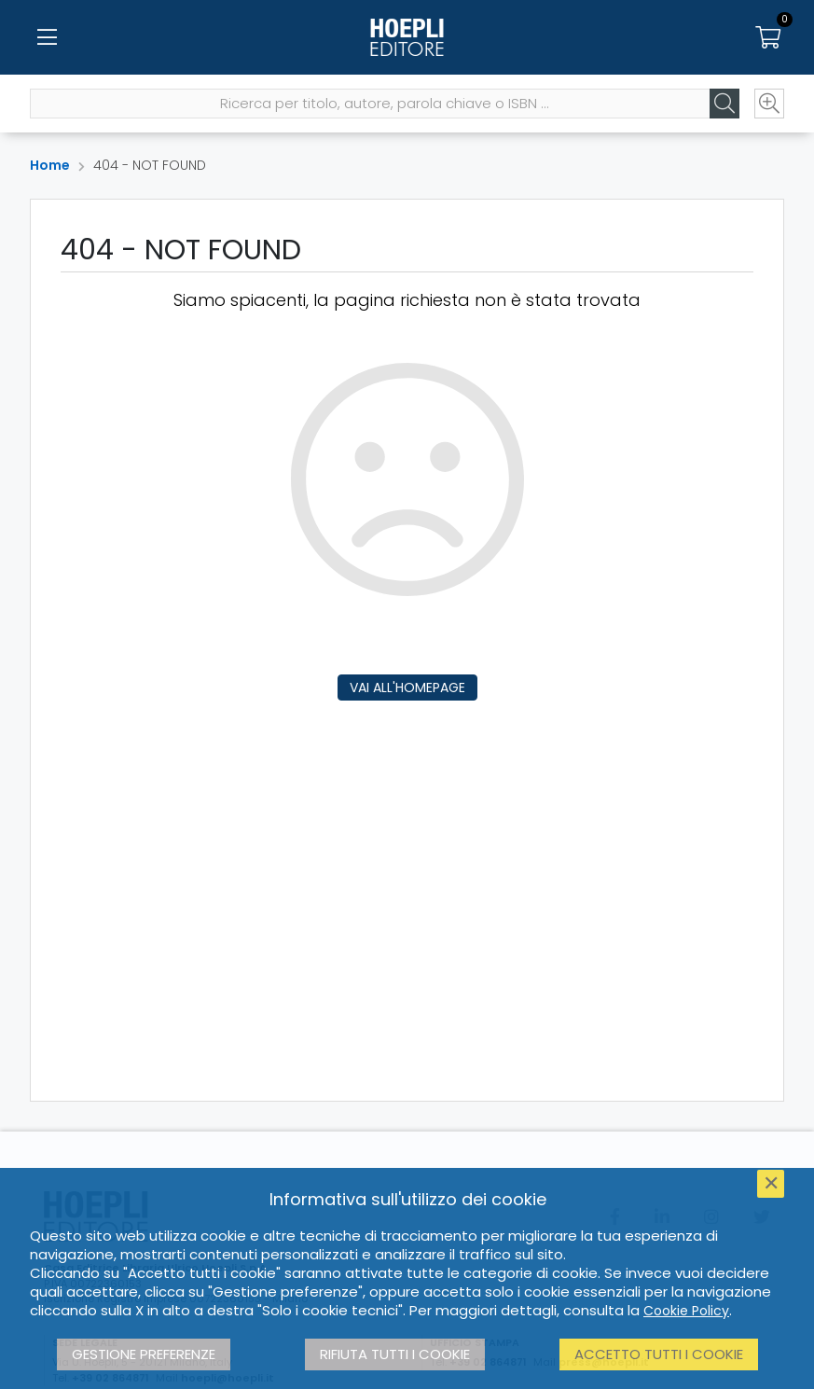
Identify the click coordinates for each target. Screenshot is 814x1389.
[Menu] (46, 37)
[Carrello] (767, 37)
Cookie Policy (686, 1310)
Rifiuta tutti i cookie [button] (395, 1354)
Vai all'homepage (407, 687)
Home (50, 165)
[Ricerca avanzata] (769, 103)
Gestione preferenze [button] (143, 1354)
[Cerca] (724, 103)
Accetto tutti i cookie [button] (658, 1354)
